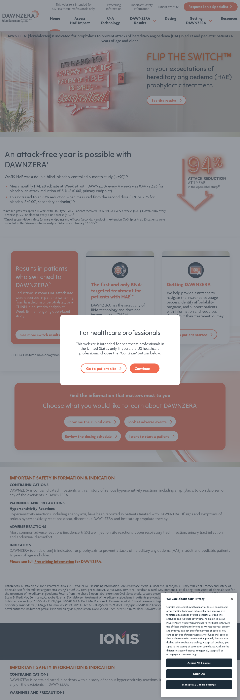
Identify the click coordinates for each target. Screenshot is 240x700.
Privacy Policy (173, 635)
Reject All (199, 686)
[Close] (231, 611)
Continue (142, 368)
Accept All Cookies (199, 675)
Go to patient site (101, 368)
